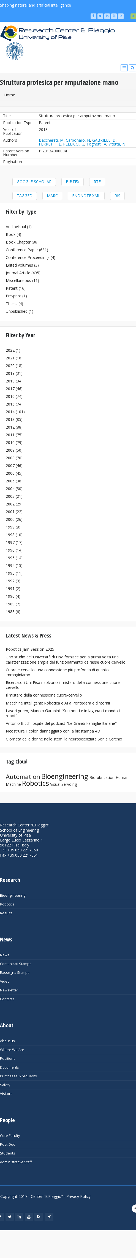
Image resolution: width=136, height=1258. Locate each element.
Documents (9, 1067)
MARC (52, 195)
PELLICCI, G (73, 144)
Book (10, 234)
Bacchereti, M (51, 140)
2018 (10, 381)
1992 (10, 580)
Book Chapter (18, 242)
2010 (10, 442)
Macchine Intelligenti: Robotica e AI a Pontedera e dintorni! (58, 703)
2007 (10, 465)
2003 (10, 496)
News (4, 955)
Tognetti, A (96, 144)
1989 (10, 603)
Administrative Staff (16, 1162)
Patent (12, 288)
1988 (10, 611)
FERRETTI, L (50, 144)
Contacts (7, 999)
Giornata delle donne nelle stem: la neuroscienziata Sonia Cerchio (64, 739)
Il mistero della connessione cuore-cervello (44, 695)
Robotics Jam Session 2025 (30, 649)
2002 (10, 504)
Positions (7, 1058)
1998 (10, 534)
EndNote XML (86, 195)
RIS (117, 195)
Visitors (6, 1093)
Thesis (11, 303)
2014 (10, 411)
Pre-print (13, 295)
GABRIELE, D (104, 140)
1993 (10, 573)
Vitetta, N (116, 144)
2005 (10, 480)
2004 (10, 488)
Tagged (24, 195)
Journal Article (18, 272)
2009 (10, 450)
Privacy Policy (78, 1196)
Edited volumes (19, 265)
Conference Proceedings (28, 257)
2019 (10, 373)
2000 (10, 519)
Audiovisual (16, 226)
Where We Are (12, 1049)
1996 (10, 550)
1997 (10, 542)
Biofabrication (102, 777)
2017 (10, 388)
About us (7, 1041)
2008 (10, 457)
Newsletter (9, 990)
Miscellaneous (18, 280)
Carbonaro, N (78, 140)
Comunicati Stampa (15, 963)
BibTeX (72, 181)
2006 (10, 473)
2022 (10, 350)
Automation (23, 776)
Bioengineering (64, 776)
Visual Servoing (63, 784)
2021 (10, 357)
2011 (10, 434)
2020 (10, 365)
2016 (10, 396)
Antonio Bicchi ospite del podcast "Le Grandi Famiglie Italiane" (61, 723)
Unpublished (17, 311)
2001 (10, 511)
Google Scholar (34, 181)
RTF (97, 181)
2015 (10, 404)
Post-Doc (7, 1144)
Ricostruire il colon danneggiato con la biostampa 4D (53, 731)
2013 (10, 419)
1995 (10, 557)
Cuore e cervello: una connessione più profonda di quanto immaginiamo (57, 672)
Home (9, 94)
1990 (10, 596)
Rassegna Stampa (14, 972)
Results (6, 913)
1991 (10, 588)
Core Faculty (10, 1135)
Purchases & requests (18, 1076)
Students (7, 1153)
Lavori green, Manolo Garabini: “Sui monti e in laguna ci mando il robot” (63, 713)
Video (5, 981)
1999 (10, 527)
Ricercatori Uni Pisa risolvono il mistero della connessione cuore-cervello (63, 685)
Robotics (35, 783)
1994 (10, 565)
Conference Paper (22, 249)
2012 (10, 427)
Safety (5, 1085)
